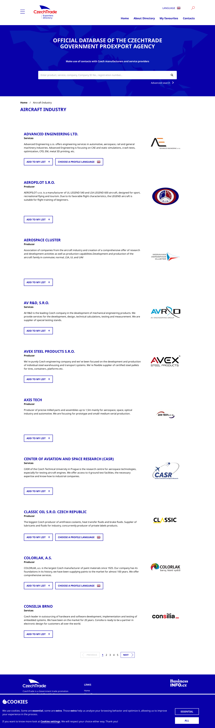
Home (125, 18)
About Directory (144, 18)
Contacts (189, 18)
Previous (92, 654)
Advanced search (163, 82)
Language (171, 8)
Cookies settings (50, 721)
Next (126, 654)
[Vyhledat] (193, 8)
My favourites (169, 18)
